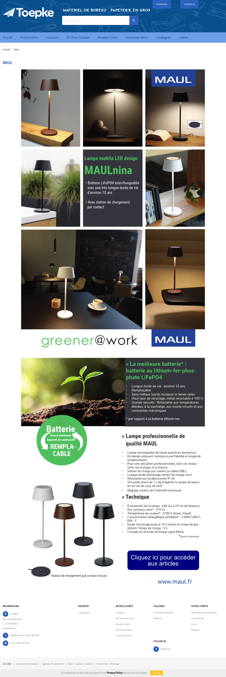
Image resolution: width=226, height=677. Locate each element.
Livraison (120, 612)
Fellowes (157, 618)
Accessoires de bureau (27, 663)
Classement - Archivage (107, 663)
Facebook (166, 649)
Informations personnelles (204, 612)
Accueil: (7, 663)
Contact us (189, 4)
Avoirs (194, 624)
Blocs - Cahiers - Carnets (80, 663)
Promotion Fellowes (163, 612)
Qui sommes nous (125, 618)
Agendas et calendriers (53, 663)
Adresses (195, 629)
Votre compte (199, 606)
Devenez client (123, 624)
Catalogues (83, 612)
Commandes (197, 618)
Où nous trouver (124, 629)
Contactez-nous (124, 635)
